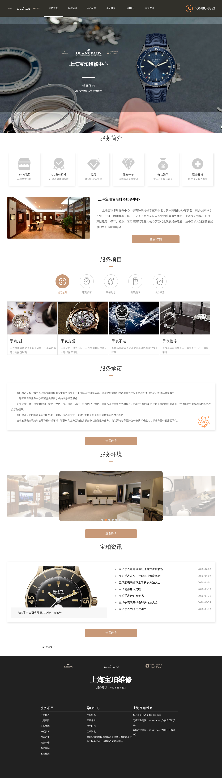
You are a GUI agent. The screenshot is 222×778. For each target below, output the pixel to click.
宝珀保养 (91, 720)
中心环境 (111, 8)
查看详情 (156, 239)
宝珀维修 (91, 715)
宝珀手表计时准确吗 (131, 595)
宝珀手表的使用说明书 (133, 609)
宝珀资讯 (149, 8)
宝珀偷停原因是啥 (130, 589)
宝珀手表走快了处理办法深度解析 (139, 575)
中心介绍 (91, 8)
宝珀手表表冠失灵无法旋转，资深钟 (40, 612)
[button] (102, 520)
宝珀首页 (53, 8)
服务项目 (72, 8)
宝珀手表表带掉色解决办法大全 (138, 602)
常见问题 (91, 726)
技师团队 (130, 8)
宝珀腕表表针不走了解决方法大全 (139, 582)
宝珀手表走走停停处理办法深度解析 (141, 569)
